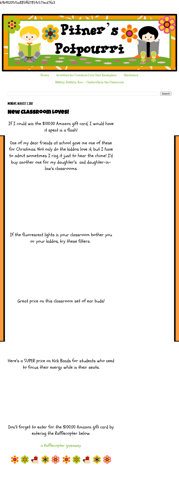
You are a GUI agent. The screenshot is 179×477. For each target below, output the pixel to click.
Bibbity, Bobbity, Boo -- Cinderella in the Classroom (89, 82)
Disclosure (131, 75)
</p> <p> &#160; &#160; (61, 267)
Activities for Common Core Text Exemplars (86, 75)
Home (45, 75)
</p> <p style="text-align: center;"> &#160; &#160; (61, 201)
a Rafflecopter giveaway (61, 445)
